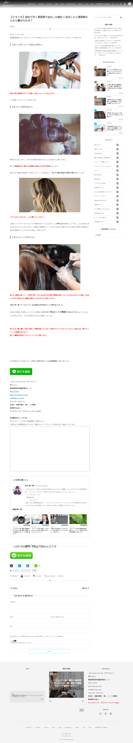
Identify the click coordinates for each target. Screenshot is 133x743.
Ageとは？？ (26, 525)
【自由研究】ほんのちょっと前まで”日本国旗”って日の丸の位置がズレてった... (114, 128)
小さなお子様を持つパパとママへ (106, 192)
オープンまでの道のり (106, 217)
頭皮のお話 (106, 179)
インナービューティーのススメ (106, 166)
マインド (106, 170)
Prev (13, 588)
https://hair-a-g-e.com (95, 686)
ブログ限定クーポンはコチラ (106, 209)
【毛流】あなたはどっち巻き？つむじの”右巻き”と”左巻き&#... (115, 114)
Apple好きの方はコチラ (106, 200)
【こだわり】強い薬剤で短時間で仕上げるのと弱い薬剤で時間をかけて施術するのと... (66, 683)
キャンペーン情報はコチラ (106, 162)
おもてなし (16, 570)
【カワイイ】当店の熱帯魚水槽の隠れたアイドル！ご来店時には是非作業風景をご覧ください (78, 530)
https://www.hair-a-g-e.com (19, 395)
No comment (38, 576)
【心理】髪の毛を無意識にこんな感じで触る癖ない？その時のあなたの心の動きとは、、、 (114, 87)
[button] (129, 3)
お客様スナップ (106, 204)
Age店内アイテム (106, 187)
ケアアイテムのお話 (106, 183)
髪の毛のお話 (106, 175)
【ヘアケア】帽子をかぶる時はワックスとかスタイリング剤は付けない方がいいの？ (114, 72)
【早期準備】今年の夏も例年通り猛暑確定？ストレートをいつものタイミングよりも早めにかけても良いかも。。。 (108, 53)
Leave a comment (50, 576)
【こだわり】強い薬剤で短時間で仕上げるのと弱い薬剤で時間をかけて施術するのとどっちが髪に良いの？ (21, 531)
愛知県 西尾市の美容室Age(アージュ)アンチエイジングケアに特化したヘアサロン (27, 696)
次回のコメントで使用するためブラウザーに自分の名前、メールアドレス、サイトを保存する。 (38, 636)
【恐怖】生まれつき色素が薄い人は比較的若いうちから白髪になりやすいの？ (114, 101)
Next (85, 588)
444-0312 (93, 676)
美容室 (34, 570)
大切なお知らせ (106, 153)
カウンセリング (26, 570)
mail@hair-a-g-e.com (17, 398)
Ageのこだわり (106, 149)
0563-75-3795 (14, 391)
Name (11, 617)
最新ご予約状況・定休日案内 (106, 157)
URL (11, 626)
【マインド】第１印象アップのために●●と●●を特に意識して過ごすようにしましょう (40, 530)
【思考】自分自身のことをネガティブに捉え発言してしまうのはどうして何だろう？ (59, 530)
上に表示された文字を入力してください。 (21, 642)
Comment (12, 602)
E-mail (52, 617)
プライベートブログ (106, 196)
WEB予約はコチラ (106, 213)
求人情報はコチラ (106, 222)
